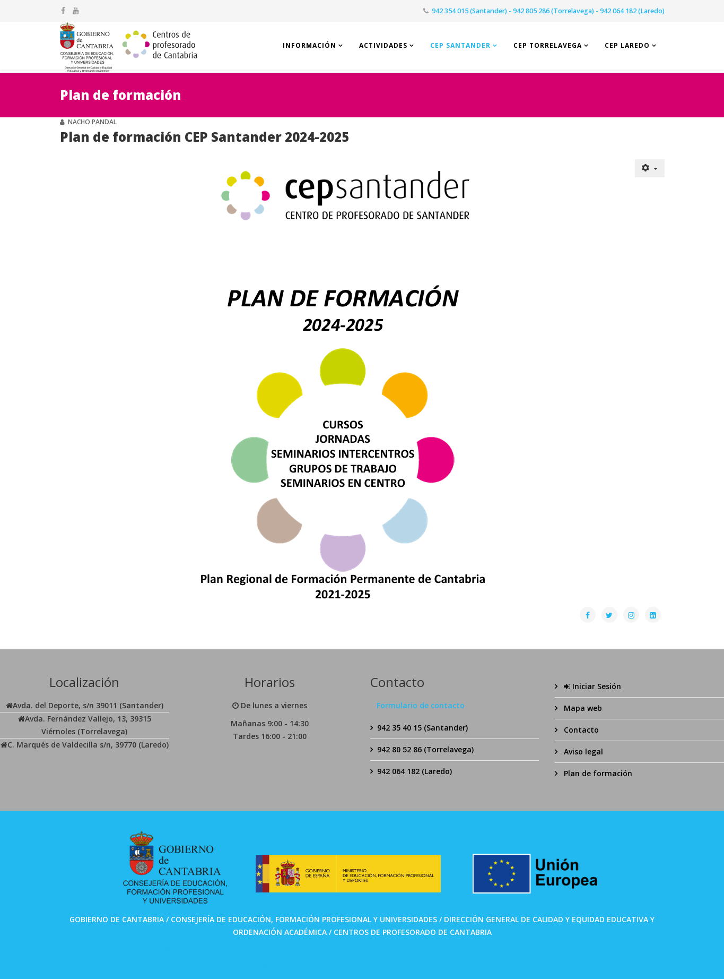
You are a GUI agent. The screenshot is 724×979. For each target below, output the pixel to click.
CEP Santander (460, 45)
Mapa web (582, 708)
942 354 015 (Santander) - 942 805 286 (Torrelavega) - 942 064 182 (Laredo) (548, 10)
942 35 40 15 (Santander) (422, 728)
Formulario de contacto (421, 705)
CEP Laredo (627, 45)
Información (309, 45)
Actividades (383, 45)
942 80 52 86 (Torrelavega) (425, 749)
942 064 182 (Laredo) (414, 771)
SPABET (327, 942)
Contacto (580, 730)
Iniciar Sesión (591, 686)
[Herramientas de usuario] (650, 168)
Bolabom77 (349, 964)
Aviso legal (582, 751)
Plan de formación (597, 773)
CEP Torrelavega (547, 45)
